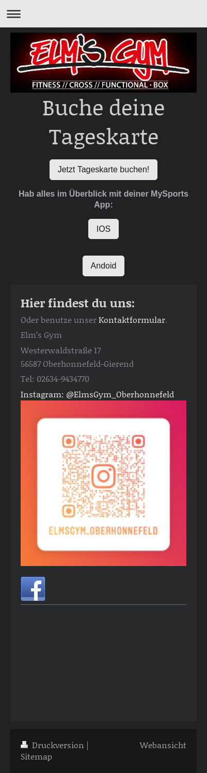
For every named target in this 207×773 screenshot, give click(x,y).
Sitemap (36, 756)
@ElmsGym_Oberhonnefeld (120, 394)
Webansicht (163, 745)
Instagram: (42, 394)
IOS (104, 229)
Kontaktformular (132, 319)
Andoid (104, 265)
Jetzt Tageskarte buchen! (104, 169)
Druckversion (53, 745)
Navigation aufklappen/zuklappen (103, 14)
